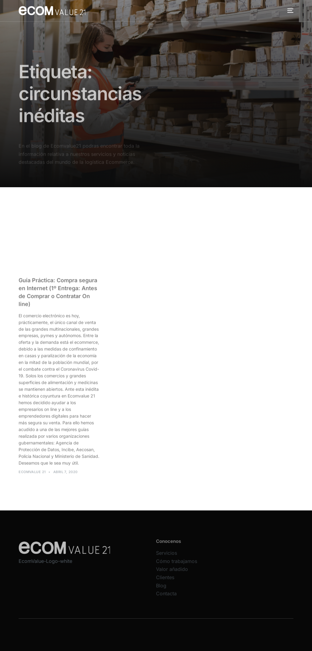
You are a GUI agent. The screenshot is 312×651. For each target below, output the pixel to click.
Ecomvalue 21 (32, 474)
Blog (161, 590)
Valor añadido (172, 574)
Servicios (166, 557)
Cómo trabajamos (176, 565)
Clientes (165, 581)
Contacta (166, 598)
